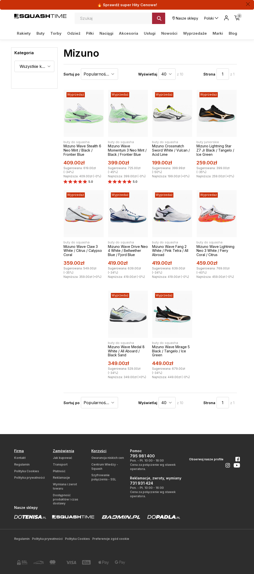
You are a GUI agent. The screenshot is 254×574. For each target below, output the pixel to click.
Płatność (59, 471)
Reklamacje (61, 477)
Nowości (169, 33)
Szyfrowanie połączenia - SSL (103, 477)
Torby (56, 33)
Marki (218, 33)
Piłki (90, 33)
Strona (209, 74)
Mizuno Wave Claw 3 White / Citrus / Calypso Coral (83, 250)
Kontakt (20, 458)
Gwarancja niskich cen (107, 458)
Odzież (73, 33)
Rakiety (24, 33)
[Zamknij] (248, 4)
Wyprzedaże (195, 33)
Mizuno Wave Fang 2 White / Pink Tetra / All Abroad (170, 250)
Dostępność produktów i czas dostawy (65, 499)
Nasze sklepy (185, 18)
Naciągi (106, 33)
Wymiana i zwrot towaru (65, 486)
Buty (40, 33)
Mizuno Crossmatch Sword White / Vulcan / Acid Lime (171, 150)
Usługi (150, 33)
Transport (60, 464)
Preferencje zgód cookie (110, 539)
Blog (233, 33)
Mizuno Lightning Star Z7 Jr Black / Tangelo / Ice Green (215, 150)
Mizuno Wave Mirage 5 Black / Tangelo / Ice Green (171, 351)
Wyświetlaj (147, 74)
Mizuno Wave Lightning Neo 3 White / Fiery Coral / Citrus (215, 250)
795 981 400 (142, 455)
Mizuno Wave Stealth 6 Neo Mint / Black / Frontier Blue (82, 150)
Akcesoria (128, 33)
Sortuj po (72, 74)
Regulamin (22, 464)
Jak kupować (62, 458)
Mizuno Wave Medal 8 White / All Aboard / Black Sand (126, 351)
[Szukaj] (158, 18)
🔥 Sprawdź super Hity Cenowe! (127, 4)
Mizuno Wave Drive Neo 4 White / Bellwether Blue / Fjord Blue (128, 250)
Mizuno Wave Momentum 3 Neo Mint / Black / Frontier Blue (127, 150)
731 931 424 (141, 483)
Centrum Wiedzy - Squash (104, 466)
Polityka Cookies (26, 471)
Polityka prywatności (29, 477)
